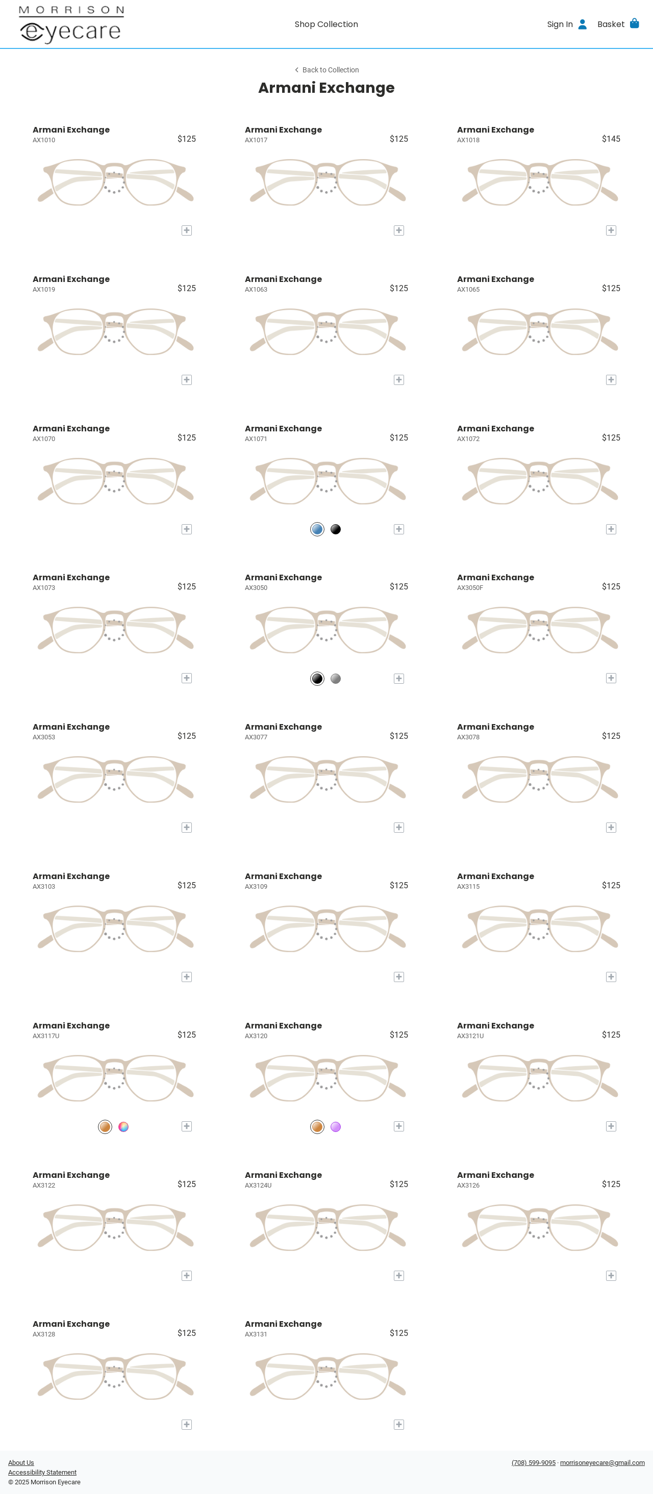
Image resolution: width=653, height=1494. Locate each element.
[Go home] (87, 24)
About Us (21, 1462)
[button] (619, 24)
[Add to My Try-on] (187, 230)
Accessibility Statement (42, 1472)
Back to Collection (326, 70)
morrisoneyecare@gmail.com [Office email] (602, 1462)
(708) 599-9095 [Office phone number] (534, 1462)
